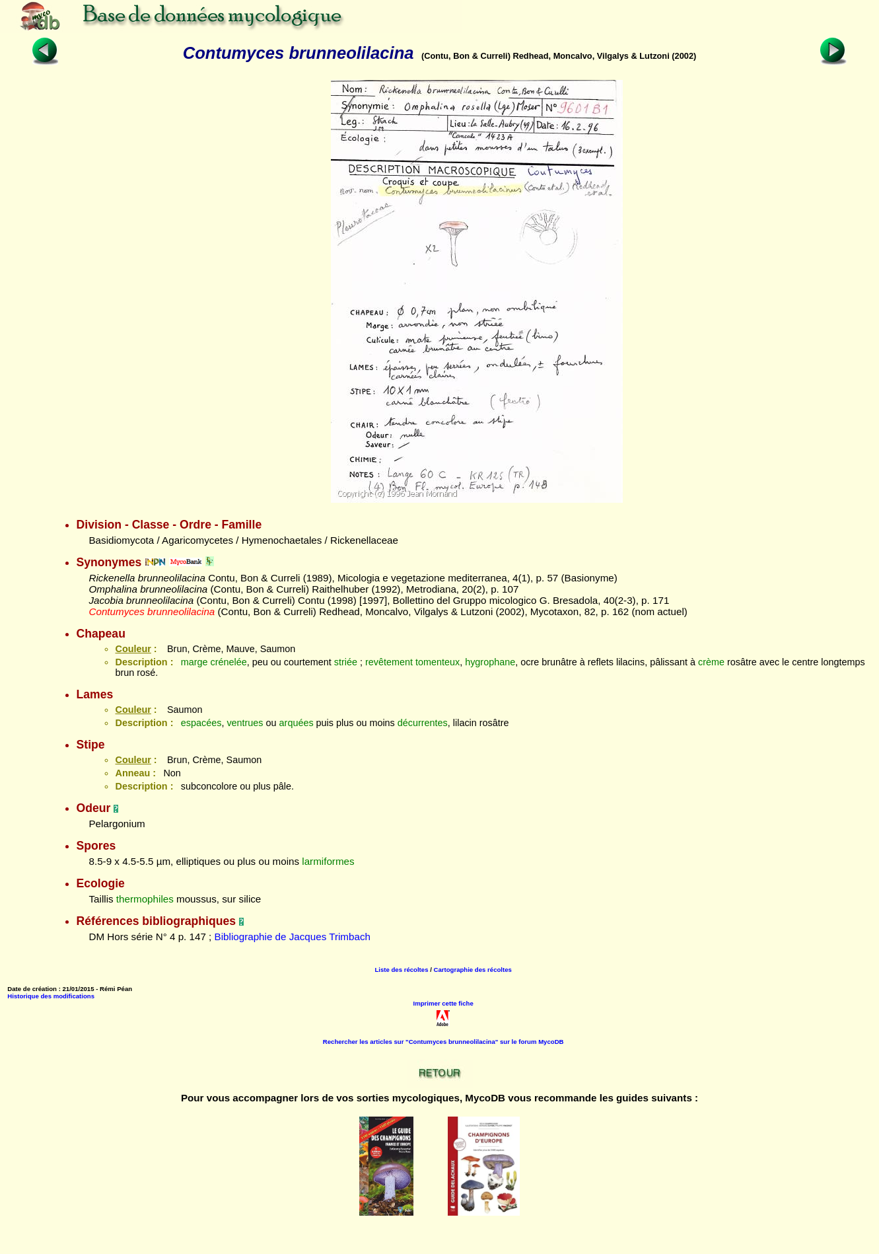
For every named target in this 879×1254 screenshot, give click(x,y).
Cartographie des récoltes (473, 969)
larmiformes (328, 861)
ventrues (245, 723)
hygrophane (490, 662)
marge (194, 662)
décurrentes (423, 723)
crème (711, 662)
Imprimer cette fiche (443, 1003)
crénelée (229, 662)
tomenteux (437, 662)
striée (345, 662)
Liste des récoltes (401, 969)
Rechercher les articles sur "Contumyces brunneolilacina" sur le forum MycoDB (443, 1041)
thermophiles (145, 898)
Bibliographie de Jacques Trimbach (292, 936)
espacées (201, 723)
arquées (296, 723)
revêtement (389, 662)
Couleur (133, 649)
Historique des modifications (50, 996)
